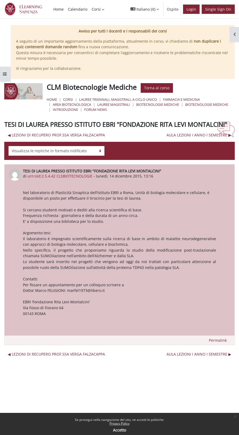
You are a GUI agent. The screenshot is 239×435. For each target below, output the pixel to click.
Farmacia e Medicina (181, 99)
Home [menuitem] (58, 9)
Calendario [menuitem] (77, 9)
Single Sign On (218, 9)
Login (191, 9)
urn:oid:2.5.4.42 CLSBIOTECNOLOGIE (59, 176)
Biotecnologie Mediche (157, 104)
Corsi (68, 99)
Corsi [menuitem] (96, 9)
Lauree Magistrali (113, 104)
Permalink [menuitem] (218, 340)
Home (52, 99)
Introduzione (65, 109)
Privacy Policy (119, 423)
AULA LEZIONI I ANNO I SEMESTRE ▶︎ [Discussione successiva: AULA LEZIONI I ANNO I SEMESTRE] (199, 135)
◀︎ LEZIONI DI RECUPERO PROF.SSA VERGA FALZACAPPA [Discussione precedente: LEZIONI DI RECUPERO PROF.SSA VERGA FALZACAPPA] (56, 135)
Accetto (119, 430)
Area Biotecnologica (72, 104)
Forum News (95, 109)
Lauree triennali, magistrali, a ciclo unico (118, 99)
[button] (144, 9)
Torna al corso (156, 87)
